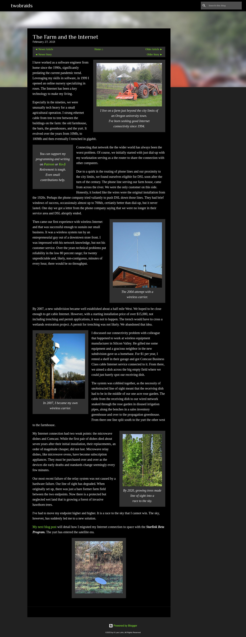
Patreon (49, 164)
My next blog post (45, 527)
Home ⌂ (99, 49)
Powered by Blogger (123, 625)
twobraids (22, 5)
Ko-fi (62, 164)
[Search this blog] (224, 5)
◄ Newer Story (43, 54)
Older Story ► (154, 54)
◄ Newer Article (44, 49)
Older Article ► (153, 49)
